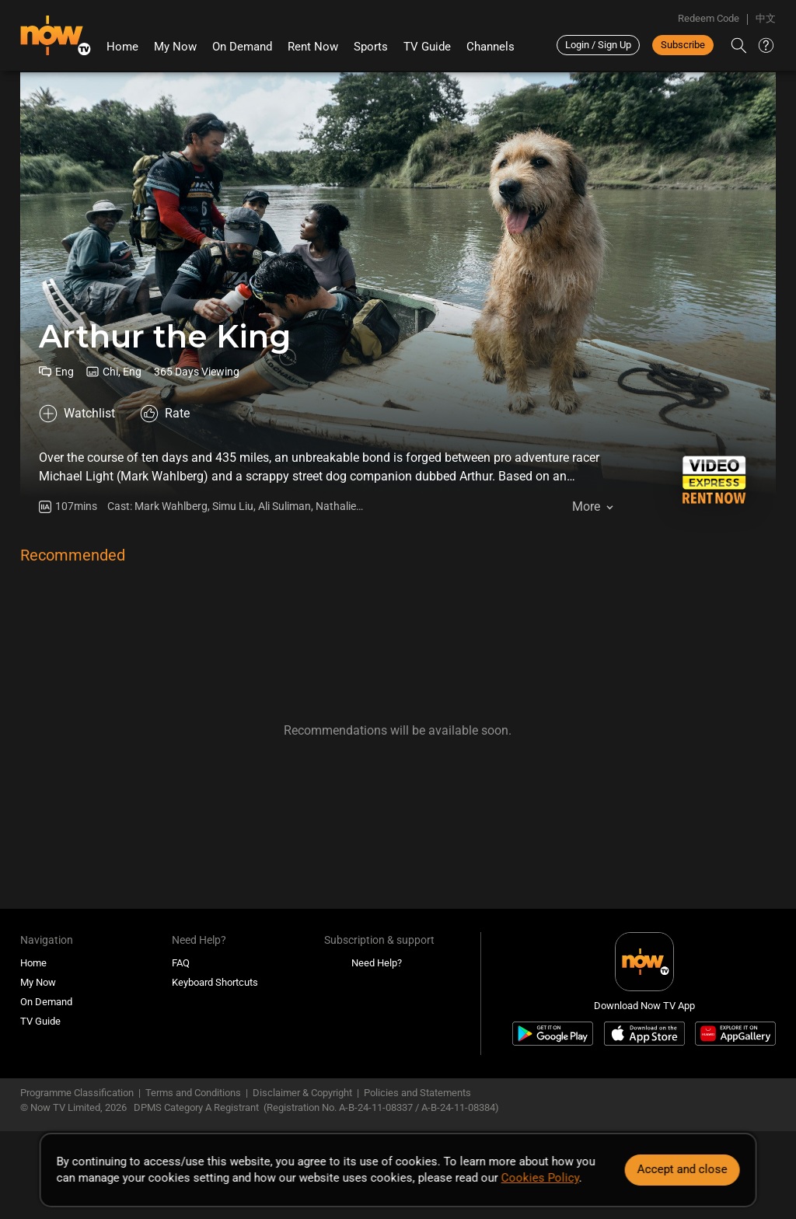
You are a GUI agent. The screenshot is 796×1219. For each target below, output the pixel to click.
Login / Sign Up (598, 45)
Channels (490, 47)
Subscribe (683, 45)
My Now (175, 47)
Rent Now (313, 47)
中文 (766, 18)
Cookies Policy (540, 1178)
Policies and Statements (417, 1092)
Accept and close (682, 1169)
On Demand (242, 47)
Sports (371, 47)
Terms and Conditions (193, 1092)
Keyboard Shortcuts (215, 982)
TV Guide (427, 47)
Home (122, 47)
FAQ (181, 963)
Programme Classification (77, 1092)
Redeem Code (708, 18)
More (586, 506)
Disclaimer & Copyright (302, 1092)
